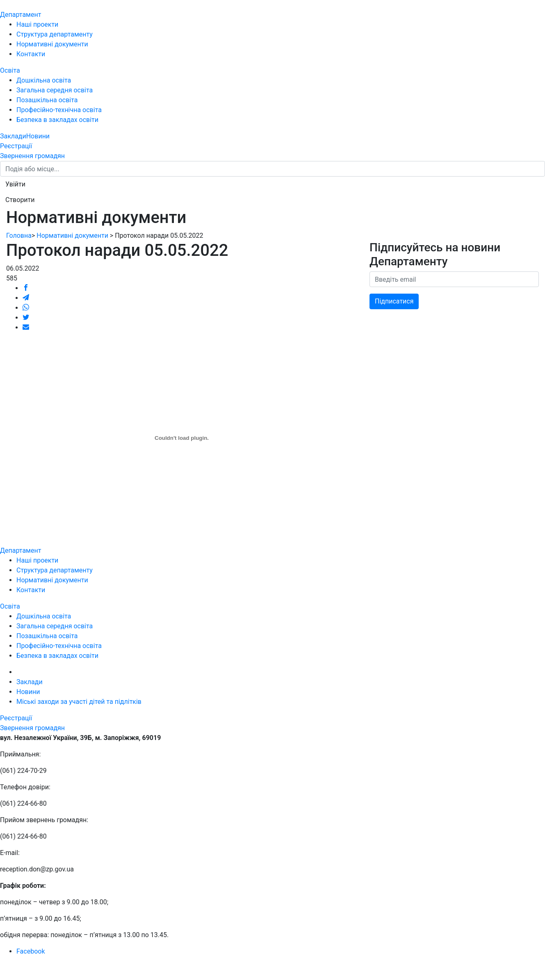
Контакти (30, 54)
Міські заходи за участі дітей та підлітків (78, 702)
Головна (19, 235)
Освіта (10, 70)
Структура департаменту (54, 34)
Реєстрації (16, 146)
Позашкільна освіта (47, 100)
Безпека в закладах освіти (57, 120)
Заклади (13, 136)
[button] (15, 184)
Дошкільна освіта (43, 80)
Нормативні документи (52, 44)
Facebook (30, 951)
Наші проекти (37, 24)
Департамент (20, 14)
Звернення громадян (32, 156)
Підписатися (394, 301)
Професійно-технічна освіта (59, 110)
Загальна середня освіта (54, 90)
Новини (38, 136)
